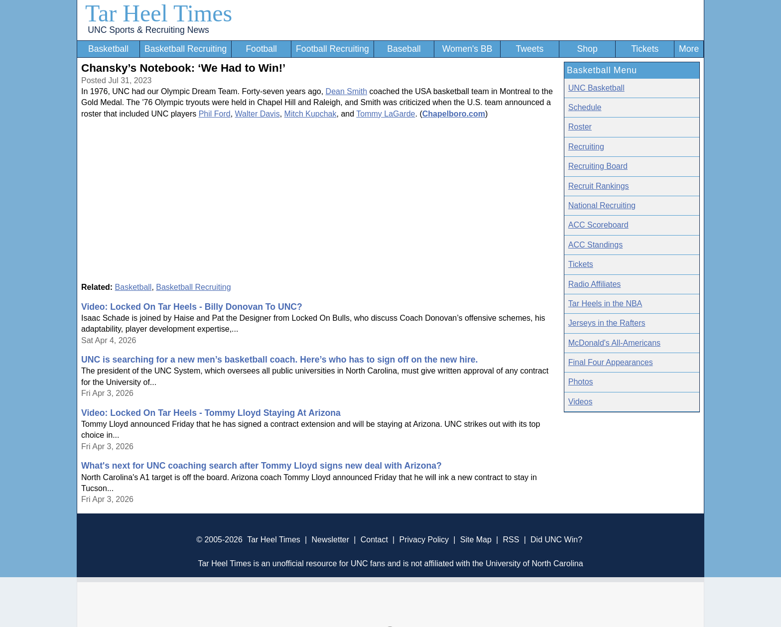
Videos (580, 401)
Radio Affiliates (594, 284)
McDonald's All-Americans (614, 343)
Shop (587, 49)
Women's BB (467, 49)
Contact (374, 539)
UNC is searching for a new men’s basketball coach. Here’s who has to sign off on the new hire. (279, 360)
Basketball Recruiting (185, 49)
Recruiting (586, 146)
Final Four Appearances (610, 362)
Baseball (404, 49)
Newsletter (330, 539)
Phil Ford (215, 114)
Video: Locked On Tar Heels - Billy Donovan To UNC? (191, 307)
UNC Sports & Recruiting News (148, 30)
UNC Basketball (596, 88)
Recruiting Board (598, 166)
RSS (511, 539)
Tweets (529, 49)
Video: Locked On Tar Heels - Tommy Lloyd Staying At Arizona (211, 413)
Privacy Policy (424, 539)
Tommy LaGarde (385, 114)
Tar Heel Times (158, 13)
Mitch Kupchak (310, 114)
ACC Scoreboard (598, 225)
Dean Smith (347, 91)
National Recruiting (602, 205)
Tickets (644, 49)
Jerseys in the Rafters (607, 323)
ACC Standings (595, 245)
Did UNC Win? (556, 539)
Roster (580, 127)
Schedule (585, 107)
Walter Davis (257, 114)
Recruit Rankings (598, 186)
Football (261, 49)
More (689, 49)
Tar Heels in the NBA (605, 303)
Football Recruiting (332, 49)
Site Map (476, 539)
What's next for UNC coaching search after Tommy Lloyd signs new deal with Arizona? (261, 466)
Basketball (108, 49)
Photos (580, 381)
